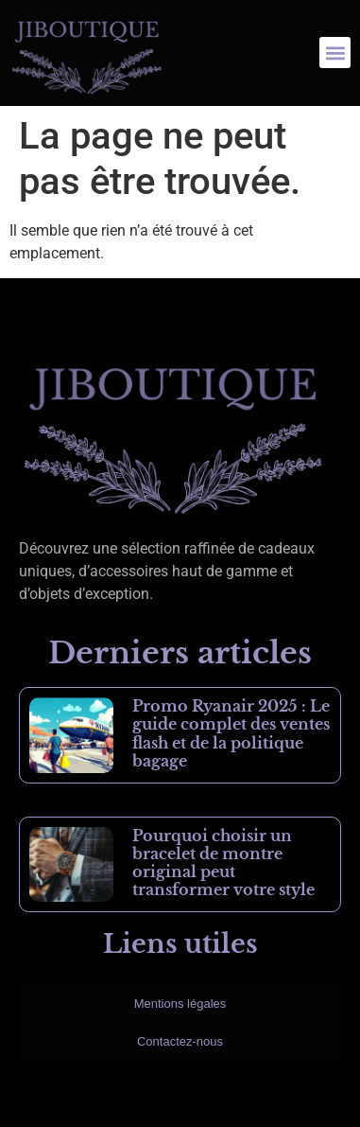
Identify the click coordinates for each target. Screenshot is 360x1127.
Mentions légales (180, 1003)
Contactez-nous (180, 1041)
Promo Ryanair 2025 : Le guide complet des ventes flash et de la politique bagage (231, 733)
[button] (335, 52)
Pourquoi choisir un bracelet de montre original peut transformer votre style (223, 863)
